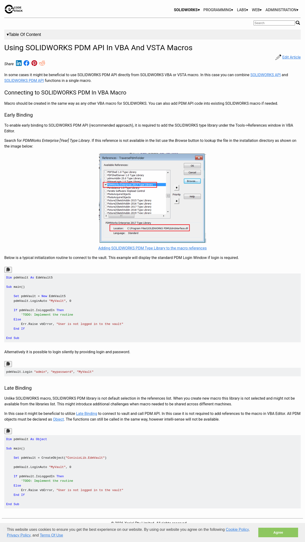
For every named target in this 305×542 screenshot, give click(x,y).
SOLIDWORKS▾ (187, 10)
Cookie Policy (237, 529)
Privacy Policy (18, 535)
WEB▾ (257, 10)
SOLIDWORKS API (265, 75)
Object (58, 419)
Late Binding (86, 413)
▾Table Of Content (24, 34)
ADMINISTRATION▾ (281, 10)
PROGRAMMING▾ (218, 10)
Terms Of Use (51, 535)
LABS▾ (242, 10)
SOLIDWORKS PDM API (24, 80)
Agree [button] (278, 532)
